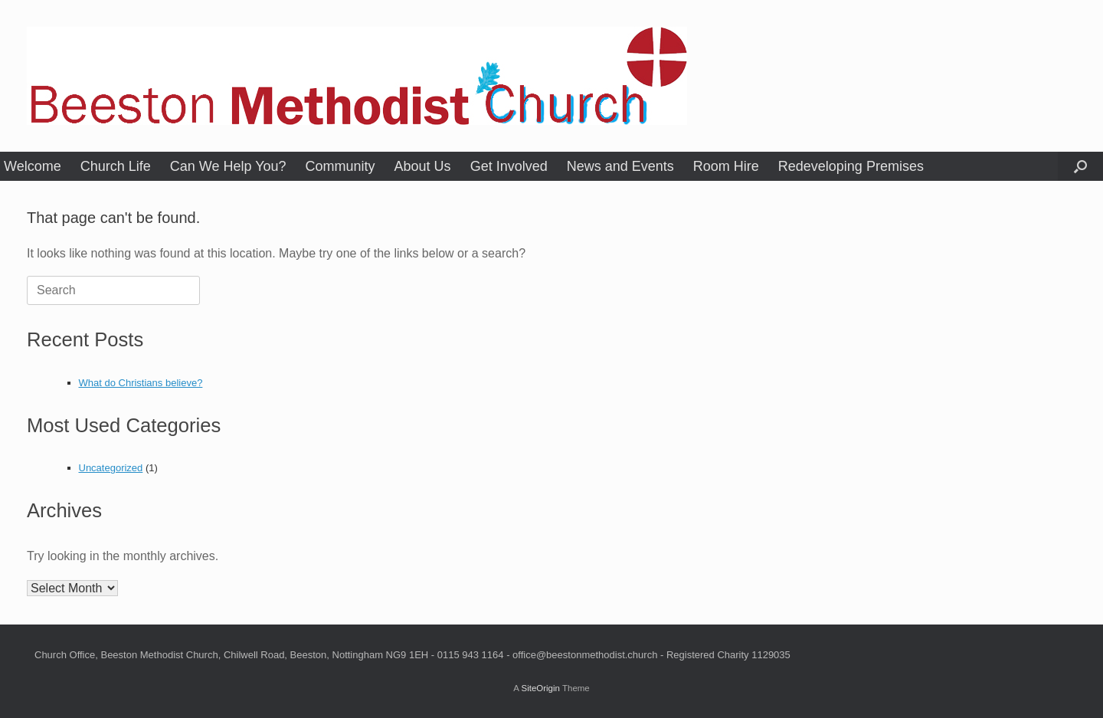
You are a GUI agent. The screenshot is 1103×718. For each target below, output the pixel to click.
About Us (422, 166)
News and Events (620, 166)
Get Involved (509, 166)
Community (340, 166)
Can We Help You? (228, 166)
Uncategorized (111, 468)
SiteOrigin (540, 688)
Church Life (115, 166)
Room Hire (726, 166)
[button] (1080, 166)
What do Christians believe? (141, 383)
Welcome (32, 166)
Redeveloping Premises (851, 166)
